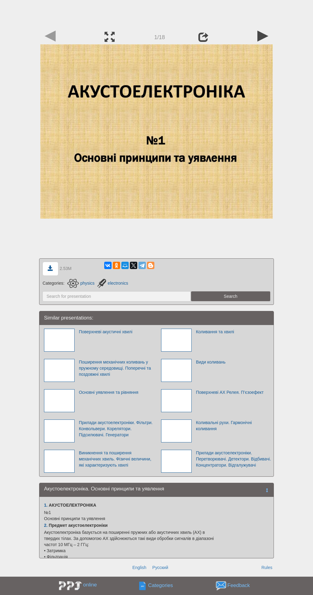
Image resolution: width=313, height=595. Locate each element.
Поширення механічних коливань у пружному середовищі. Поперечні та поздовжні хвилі (115, 368)
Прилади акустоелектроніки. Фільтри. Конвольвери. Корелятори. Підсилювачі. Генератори (116, 428)
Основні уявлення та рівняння (108, 392)
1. (46, 505)
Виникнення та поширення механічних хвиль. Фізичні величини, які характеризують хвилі (115, 459)
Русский (160, 567)
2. (46, 525)
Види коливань (211, 362)
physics (81, 283)
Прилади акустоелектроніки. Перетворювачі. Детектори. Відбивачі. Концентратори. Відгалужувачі (233, 459)
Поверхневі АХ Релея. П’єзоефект (230, 392)
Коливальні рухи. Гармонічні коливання (224, 425)
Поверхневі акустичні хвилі (105, 331)
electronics (112, 283)
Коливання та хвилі (215, 331)
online (90, 585)
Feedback (238, 586)
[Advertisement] (156, 14)
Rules (266, 567)
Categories (160, 586)
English (139, 567)
